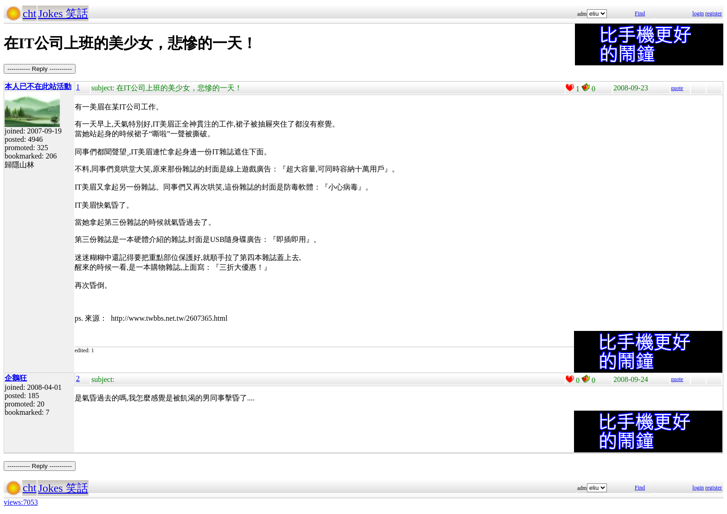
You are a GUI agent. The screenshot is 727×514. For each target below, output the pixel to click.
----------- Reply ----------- (39, 68)
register (713, 13)
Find (640, 13)
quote (677, 88)
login (698, 13)
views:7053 (21, 502)
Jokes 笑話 (63, 13)
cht (29, 13)
